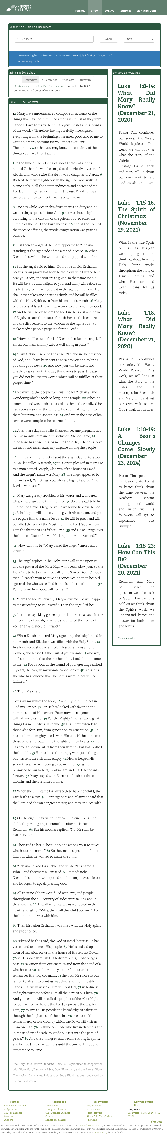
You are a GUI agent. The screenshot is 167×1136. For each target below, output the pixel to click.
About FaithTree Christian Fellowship (100, 1117)
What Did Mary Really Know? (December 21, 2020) (136, 102)
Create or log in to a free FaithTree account (45, 55)
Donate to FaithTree (55, 1119)
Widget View (10, 1109)
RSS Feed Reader (13, 1112)
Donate (125, 11)
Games (49, 1116)
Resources (58, 1101)
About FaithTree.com (15, 1105)
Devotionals (51, 1105)
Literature (85, 79)
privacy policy (100, 1132)
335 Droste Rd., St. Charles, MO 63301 (144, 1114)
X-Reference (49, 79)
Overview (31, 79)
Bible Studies (93, 1109)
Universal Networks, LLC (90, 1125)
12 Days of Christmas (56, 1109)
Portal (80, 11)
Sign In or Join (146, 11)
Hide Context (28, 101)
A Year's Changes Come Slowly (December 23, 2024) (136, 445)
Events (109, 11)
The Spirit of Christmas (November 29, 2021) (136, 215)
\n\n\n (139, 39)
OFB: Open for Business (57, 1112)
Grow (95, 11)
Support (8, 1119)
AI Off (108, 39)
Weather (8, 1116)
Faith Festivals (94, 1112)
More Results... (127, 638)
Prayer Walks (94, 1105)
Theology (68, 79)
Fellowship (100, 1101)
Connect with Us (143, 1103)
